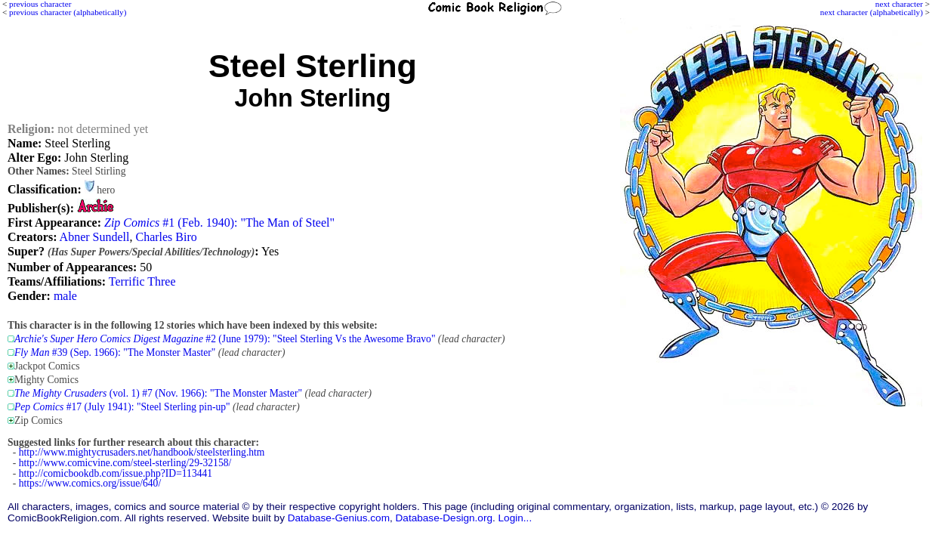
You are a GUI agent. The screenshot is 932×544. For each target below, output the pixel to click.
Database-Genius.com (339, 518)
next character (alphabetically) (871, 12)
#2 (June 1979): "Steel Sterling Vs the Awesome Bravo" (224, 339)
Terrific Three (142, 281)
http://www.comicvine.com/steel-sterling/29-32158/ (125, 462)
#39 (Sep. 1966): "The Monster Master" (114, 352)
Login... (515, 518)
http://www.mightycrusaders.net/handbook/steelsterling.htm (142, 452)
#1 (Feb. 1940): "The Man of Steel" (219, 222)
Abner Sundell (95, 236)
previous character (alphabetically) (67, 12)
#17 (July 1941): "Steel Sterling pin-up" (122, 407)
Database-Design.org (444, 518)
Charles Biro (165, 236)
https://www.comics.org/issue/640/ (90, 483)
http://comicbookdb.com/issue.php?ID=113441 (115, 473)
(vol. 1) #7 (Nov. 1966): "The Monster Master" (158, 393)
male (65, 295)
